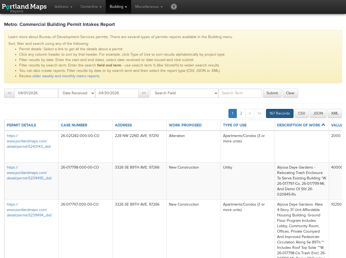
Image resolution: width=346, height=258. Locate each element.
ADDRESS (123, 125)
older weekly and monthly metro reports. (66, 76)
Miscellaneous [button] (149, 6)
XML (334, 113)
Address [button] (63, 6)
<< (9, 93)
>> (144, 93)
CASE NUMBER (74, 125)
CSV (301, 113)
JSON (318, 113)
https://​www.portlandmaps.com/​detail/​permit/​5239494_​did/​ (29, 209)
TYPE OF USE (235, 125)
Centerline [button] (91, 6)
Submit (272, 93)
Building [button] (118, 6)
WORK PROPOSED (185, 125)
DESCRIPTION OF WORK (301, 125)
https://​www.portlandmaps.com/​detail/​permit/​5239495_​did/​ (29, 172)
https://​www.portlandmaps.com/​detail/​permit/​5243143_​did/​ (29, 141)
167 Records (280, 113)
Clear (290, 93)
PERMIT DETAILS (21, 125)
